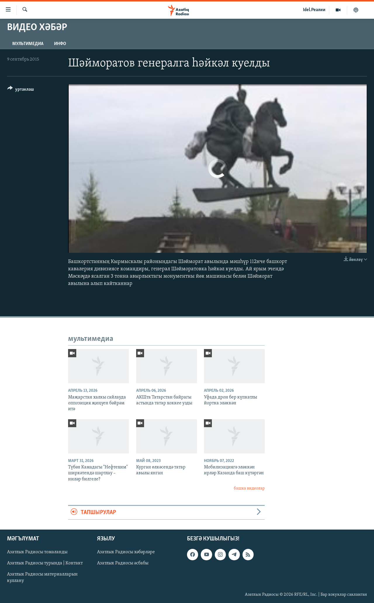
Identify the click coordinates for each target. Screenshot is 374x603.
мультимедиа (28, 44)
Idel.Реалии (314, 10)
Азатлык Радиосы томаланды (37, 552)
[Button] (20, 90)
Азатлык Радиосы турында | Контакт (45, 563)
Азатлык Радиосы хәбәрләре (126, 552)
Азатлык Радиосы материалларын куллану (42, 577)
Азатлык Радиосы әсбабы (122, 563)
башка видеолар (249, 488)
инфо (60, 44)
